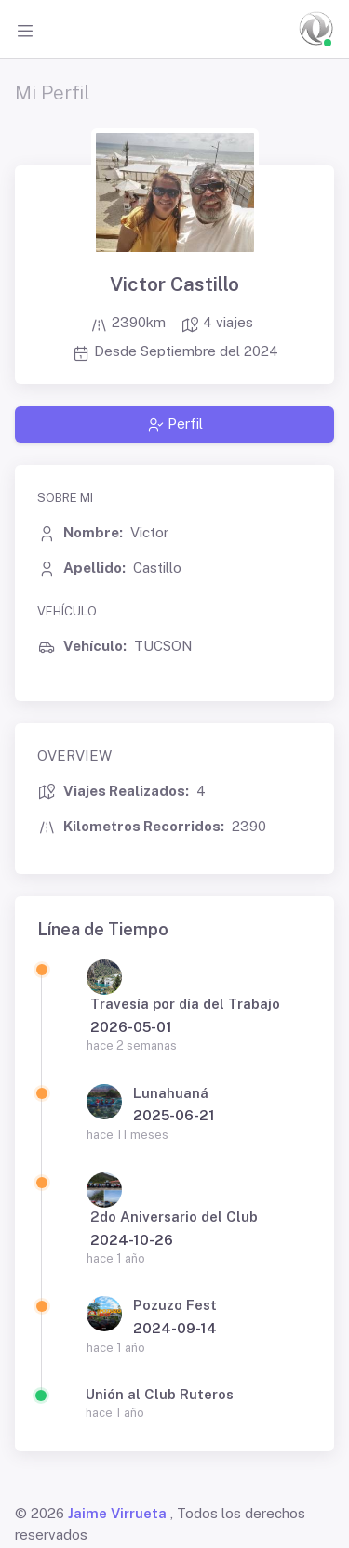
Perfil (175, 424)
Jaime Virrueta (117, 1513)
